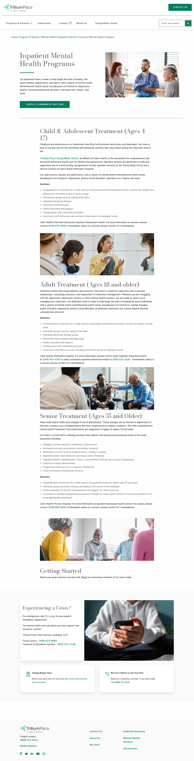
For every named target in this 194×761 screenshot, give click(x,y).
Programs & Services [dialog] (18, 23)
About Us (95, 738)
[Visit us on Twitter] (26, 754)
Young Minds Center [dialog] (106, 23)
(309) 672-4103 (121, 359)
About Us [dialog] (81, 23)
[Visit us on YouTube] (38, 754)
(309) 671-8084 (48, 640)
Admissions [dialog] (44, 23)
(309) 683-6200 (57, 507)
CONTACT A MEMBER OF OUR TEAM (44, 104)
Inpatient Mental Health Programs (96, 37)
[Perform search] (188, 23)
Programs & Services (29, 37)
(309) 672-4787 (52, 359)
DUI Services (130, 748)
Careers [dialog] (63, 23)
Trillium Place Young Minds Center (59, 158)
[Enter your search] (175, 23)
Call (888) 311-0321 (120, 682)
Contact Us (96, 731)
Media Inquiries (28, 746)
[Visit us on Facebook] (21, 754)
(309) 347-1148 (66, 644)
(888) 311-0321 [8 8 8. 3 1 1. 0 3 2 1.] (29, 740)
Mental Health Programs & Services (59, 37)
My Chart (95, 744)
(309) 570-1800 (57, 225)
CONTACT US (180, 7)
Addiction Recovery (134, 731)
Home (14, 37)
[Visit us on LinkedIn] (32, 754)
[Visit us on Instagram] (44, 754)
